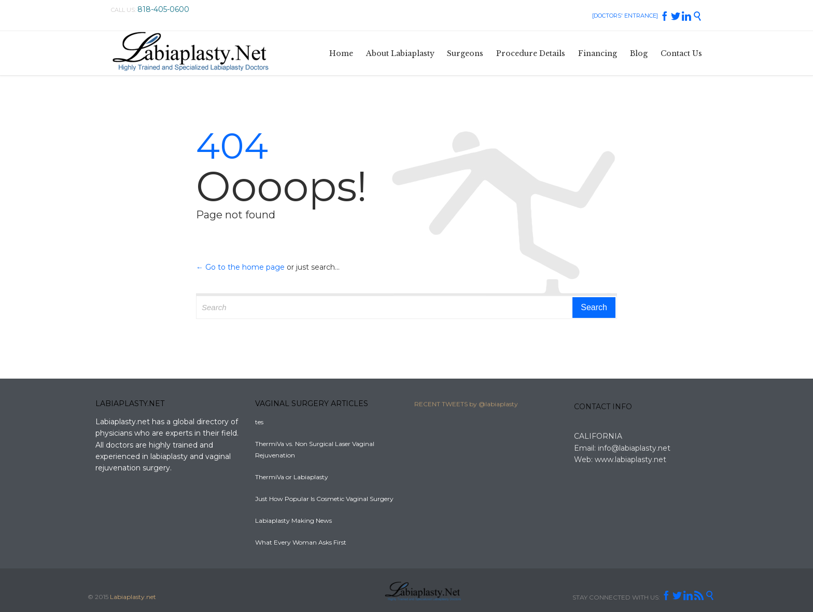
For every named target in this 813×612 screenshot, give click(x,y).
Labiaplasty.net (133, 597)
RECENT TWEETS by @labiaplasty (466, 406)
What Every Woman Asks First (300, 542)
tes (259, 422)
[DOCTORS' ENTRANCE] (625, 15)
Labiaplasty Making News (293, 520)
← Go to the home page (240, 267)
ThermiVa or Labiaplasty (291, 477)
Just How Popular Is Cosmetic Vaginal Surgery (324, 499)
